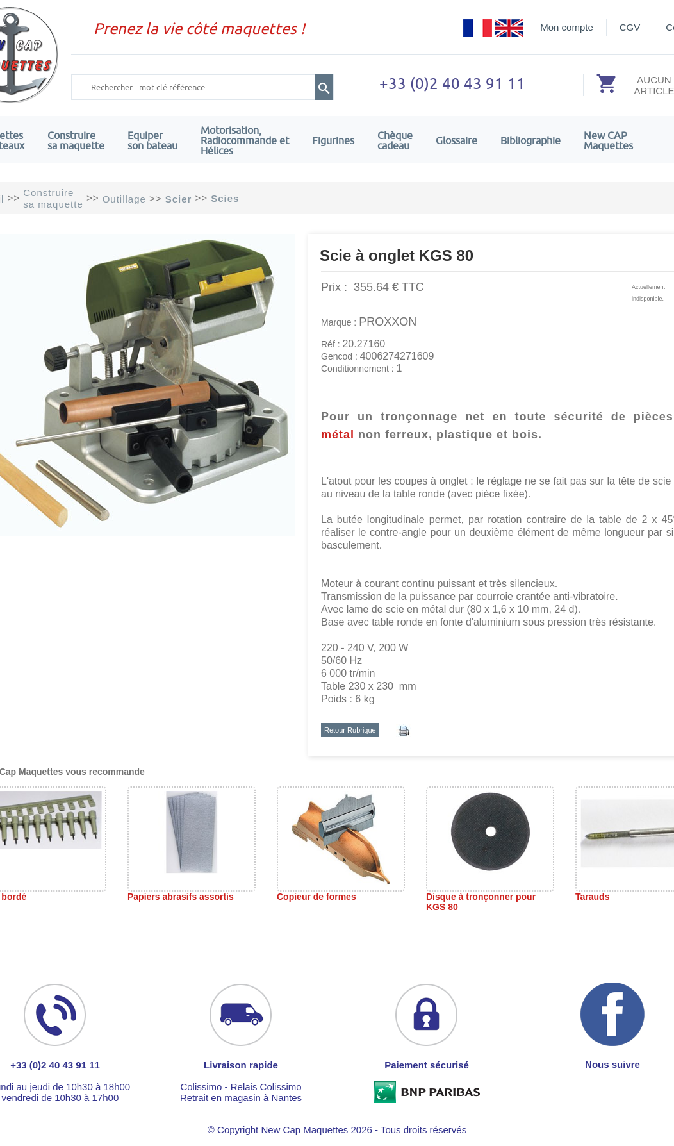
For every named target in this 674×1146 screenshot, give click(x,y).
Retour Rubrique (350, 730)
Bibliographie (530, 140)
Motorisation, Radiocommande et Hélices (245, 140)
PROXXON (387, 321)
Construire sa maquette (75, 140)
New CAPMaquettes (608, 140)
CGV (630, 27)
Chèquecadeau (395, 140)
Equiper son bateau (152, 140)
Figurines (333, 140)
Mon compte (566, 27)
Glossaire (456, 140)
